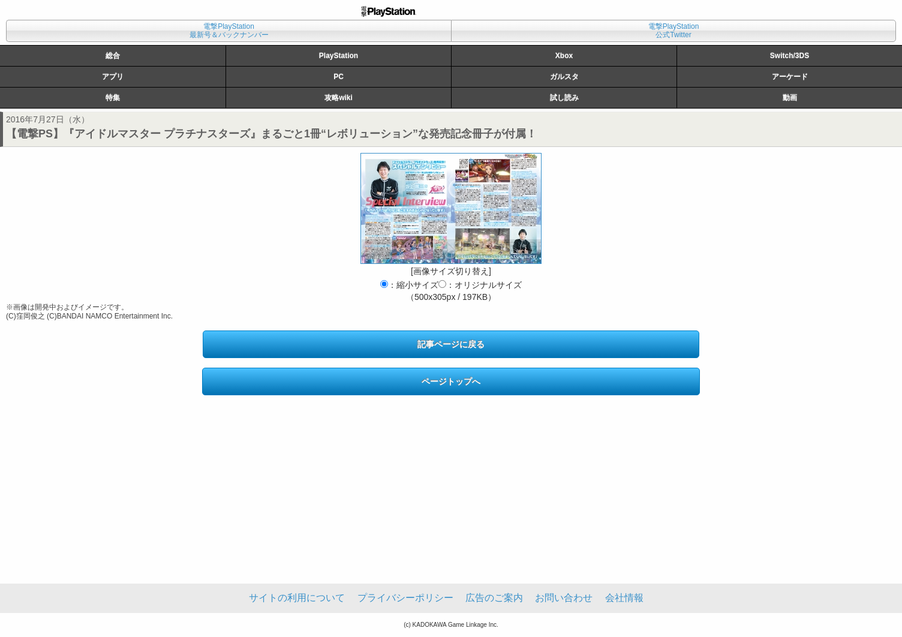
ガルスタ (564, 77)
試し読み (564, 98)
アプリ (113, 77)
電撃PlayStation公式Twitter (673, 30)
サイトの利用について (297, 598)
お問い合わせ (564, 598)
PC (338, 77)
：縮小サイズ (409, 285)
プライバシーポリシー (405, 598)
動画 (790, 98)
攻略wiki (338, 98)
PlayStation (338, 56)
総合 (113, 56)
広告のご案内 (494, 598)
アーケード (790, 77)
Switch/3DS (789, 56)
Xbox (564, 56)
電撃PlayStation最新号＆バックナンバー (229, 30)
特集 (113, 98)
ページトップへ (451, 381)
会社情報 (624, 598)
